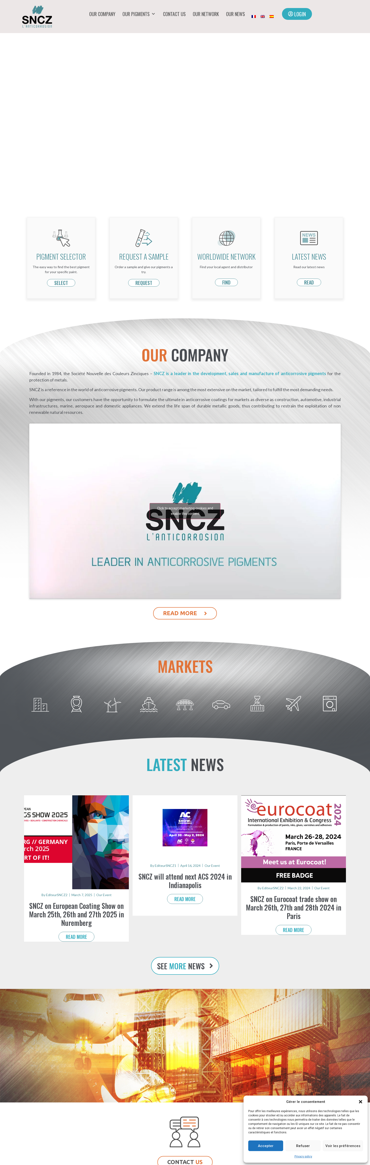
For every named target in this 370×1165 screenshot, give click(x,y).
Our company (102, 13)
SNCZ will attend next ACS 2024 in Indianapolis (185, 880)
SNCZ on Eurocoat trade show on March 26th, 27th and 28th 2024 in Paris (293, 907)
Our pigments (139, 13)
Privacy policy (303, 1156)
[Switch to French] (253, 16)
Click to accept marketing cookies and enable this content (185, 511)
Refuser (303, 1146)
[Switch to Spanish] (271, 16)
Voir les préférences (342, 1146)
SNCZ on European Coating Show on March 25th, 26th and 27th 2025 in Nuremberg (76, 914)
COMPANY (185, 354)
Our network (206, 13)
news (185, 764)
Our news (235, 13)
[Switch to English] (262, 16)
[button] (360, 1101)
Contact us (174, 13)
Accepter (265, 1146)
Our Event (104, 895)
